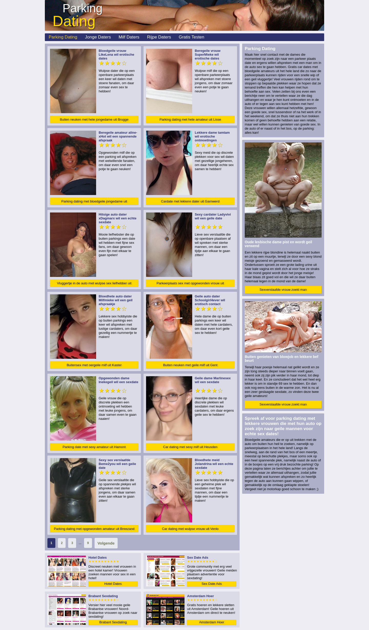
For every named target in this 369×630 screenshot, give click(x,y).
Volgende (106, 543)
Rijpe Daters (159, 37)
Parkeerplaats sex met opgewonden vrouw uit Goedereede (190, 284)
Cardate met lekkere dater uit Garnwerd (190, 201)
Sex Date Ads (212, 584)
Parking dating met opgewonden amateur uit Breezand (94, 529)
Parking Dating (63, 37)
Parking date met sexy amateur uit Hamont (94, 447)
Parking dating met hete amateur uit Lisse (190, 119)
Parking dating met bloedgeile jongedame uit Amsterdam (94, 202)
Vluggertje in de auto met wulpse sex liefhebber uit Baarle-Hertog (94, 284)
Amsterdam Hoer (211, 622)
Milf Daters (129, 37)
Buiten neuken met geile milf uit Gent (190, 365)
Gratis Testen (191, 37)
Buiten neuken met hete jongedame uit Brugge (94, 119)
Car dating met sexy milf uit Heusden (190, 447)
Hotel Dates (113, 584)
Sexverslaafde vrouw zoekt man (283, 290)
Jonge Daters (98, 37)
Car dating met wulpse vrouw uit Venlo (190, 529)
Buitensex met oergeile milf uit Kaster (94, 365)
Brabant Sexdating (113, 622)
